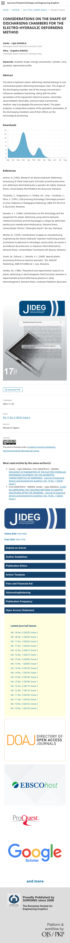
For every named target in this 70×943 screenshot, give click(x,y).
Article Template (15, 574)
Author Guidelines (16, 556)
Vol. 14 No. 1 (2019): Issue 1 (24, 672)
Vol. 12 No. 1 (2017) (20, 690)
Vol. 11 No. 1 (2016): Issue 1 (24, 699)
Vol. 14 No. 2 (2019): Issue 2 (24, 668)
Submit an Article (16, 548)
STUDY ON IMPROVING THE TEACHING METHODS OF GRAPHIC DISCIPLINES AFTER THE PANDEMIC (37, 489)
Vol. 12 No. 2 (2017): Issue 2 (24, 686)
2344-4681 (15, 533)
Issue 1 (34, 690)
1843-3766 (14, 539)
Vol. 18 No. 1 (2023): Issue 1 (24, 636)
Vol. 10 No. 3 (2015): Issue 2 (24, 703)
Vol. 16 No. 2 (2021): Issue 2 (24, 650)
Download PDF (13, 389)
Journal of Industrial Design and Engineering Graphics (33, 2)
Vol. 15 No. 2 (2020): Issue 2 (24, 659)
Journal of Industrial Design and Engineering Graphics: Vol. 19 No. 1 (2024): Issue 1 (36, 480)
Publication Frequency (19, 601)
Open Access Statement (20, 610)
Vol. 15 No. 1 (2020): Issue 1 (24, 663)
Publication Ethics (16, 565)
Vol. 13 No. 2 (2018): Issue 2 (24, 677)
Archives (15, 9)
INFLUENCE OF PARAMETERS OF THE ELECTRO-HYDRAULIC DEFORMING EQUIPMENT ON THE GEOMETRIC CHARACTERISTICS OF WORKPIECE (37, 475)
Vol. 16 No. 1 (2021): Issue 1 (24, 654)
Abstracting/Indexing (18, 592)
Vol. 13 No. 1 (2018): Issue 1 (24, 681)
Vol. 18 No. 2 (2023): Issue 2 (24, 632)
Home (5, 9)
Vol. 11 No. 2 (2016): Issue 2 (24, 694)
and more (35, 881)
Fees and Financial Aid (19, 583)
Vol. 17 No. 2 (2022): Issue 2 (35, 9)
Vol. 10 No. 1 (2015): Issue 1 (24, 708)
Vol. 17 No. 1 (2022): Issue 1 (24, 645)
